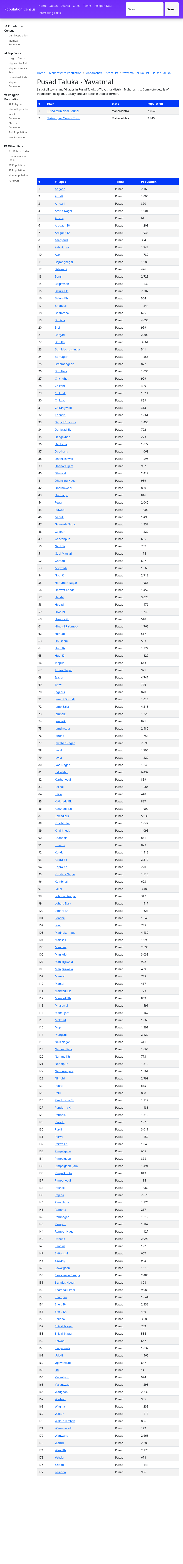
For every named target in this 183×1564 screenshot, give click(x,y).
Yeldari (59, 1465)
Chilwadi (60, 400)
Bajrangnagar (64, 262)
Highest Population (15, 84)
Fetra (58, 502)
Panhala (60, 1115)
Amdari (60, 204)
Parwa (59, 1137)
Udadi (59, 1355)
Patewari (14, 180)
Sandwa (60, 1246)
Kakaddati (61, 772)
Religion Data (103, 6)
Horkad (60, 634)
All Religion (15, 104)
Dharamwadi (63, 488)
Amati (59, 196)
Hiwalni (60, 612)
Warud (59, 1443)
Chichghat (61, 379)
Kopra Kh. (61, 867)
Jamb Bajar (62, 707)
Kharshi (60, 845)
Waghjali (60, 1406)
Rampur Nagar (65, 1231)
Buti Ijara (61, 371)
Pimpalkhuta (63, 1173)
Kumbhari (61, 882)
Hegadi (60, 605)
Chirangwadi (63, 408)
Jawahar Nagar (65, 743)
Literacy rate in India (17, 158)
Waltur (59, 1414)
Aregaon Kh (63, 233)
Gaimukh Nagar (65, 524)
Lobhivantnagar (65, 896)
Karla (58, 794)
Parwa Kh (61, 1144)
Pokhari (60, 1188)
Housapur (61, 641)
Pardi (58, 1129)
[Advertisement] (108, 47)
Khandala (61, 838)
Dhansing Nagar (66, 481)
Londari (60, 918)
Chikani (60, 386)
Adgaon (60, 189)
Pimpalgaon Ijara (66, 1166)
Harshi (59, 597)
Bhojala (60, 320)
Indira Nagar (63, 670)
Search (171, 9)
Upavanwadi (63, 1363)
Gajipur (60, 532)
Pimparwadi (63, 1180)
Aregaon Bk (62, 225)
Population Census (20, 9)
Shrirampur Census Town (63, 118)
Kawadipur (62, 816)
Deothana (61, 451)
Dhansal (60, 473)
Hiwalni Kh (62, 619)
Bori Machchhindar (67, 349)
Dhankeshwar (64, 459)
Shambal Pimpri (65, 1290)
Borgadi (60, 335)
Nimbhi (60, 1078)
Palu (58, 1093)
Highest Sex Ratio (19, 63)
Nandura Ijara (64, 1071)
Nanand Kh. (63, 1056)
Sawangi (60, 1261)
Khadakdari (62, 823)
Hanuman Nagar (66, 583)
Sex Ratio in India (19, 151)
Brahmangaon (64, 364)
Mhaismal (61, 1005)
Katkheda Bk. (63, 801)
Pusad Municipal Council (63, 111)
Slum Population (18, 175)
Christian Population (15, 125)
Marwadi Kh (63, 998)
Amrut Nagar (63, 211)
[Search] (145, 9)
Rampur (60, 1224)
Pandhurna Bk (64, 1100)
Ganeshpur (62, 539)
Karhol (59, 787)
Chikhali (60, 393)
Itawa (58, 685)
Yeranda (60, 1472)
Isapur (59, 677)
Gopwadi (61, 568)
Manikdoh (61, 954)
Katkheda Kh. (64, 809)
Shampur (61, 1297)
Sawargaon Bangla (67, 1275)
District (65, 6)
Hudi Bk (60, 648)
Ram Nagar (62, 1202)
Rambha (60, 1210)
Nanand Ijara (63, 1049)
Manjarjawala (64, 962)
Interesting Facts (49, 13)
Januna (59, 736)
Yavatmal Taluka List (135, 73)
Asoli (58, 255)
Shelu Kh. (61, 1312)
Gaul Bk (60, 546)
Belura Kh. (62, 298)
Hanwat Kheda (65, 590)
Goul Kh (60, 575)
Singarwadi (62, 1348)
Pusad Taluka (162, 73)
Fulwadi (60, 510)
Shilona (60, 1319)
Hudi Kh (60, 656)
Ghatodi (60, 561)
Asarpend (61, 240)
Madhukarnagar (66, 933)
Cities (76, 6)
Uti (57, 1370)
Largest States (17, 58)
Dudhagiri (61, 495)
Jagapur (60, 692)
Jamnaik (60, 714)
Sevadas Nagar (65, 1282)
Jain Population (17, 137)
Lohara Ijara (63, 903)
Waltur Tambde (65, 1421)
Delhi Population (18, 35)
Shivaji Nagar (64, 1326)
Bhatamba (62, 313)
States (54, 6)
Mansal (60, 976)
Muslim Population (15, 116)
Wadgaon (61, 1392)
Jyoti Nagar (62, 765)
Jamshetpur (62, 728)
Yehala (59, 1457)
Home (42, 6)
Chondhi (60, 415)
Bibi (57, 327)
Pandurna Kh (63, 1108)
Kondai (59, 852)
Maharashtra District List (101, 73)
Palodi (59, 1086)
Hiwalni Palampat (66, 626)
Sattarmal (61, 1253)
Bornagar (61, 357)
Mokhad (60, 1020)
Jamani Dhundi (65, 699)
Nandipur (61, 1064)
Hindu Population (19, 109)
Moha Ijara (62, 1013)
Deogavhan (62, 437)
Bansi (58, 276)
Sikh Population (18, 132)
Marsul (59, 984)
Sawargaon (62, 1268)
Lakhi (58, 889)
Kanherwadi (63, 779)
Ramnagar (62, 1217)
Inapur (59, 663)
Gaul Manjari (63, 553)
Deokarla (61, 444)
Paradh (60, 1122)
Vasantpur (62, 1377)
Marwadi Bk (63, 991)
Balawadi (61, 269)
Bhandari (61, 306)
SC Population (17, 165)
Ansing (59, 218)
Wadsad (60, 1399)
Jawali (59, 750)
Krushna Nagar (65, 874)
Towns (87, 6)
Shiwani (60, 1341)
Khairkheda (62, 830)
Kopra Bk (61, 860)
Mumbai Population (15, 42)
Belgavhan (62, 284)
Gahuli (59, 517)
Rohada (60, 1239)
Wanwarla (61, 1436)
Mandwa (60, 947)
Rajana (59, 1195)
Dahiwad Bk (63, 430)
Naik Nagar (62, 1042)
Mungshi (61, 1035)
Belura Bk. (61, 291)
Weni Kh (60, 1450)
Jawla (58, 758)
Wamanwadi (63, 1428)
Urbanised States (19, 77)
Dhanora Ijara (64, 466)
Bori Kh (60, 342)
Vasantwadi (62, 1385)
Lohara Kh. (62, 911)
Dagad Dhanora (65, 422)
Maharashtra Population (65, 73)
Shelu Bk (60, 1304)
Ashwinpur (62, 247)
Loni (58, 925)
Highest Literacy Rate (18, 70)
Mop (58, 1027)
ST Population (17, 170)
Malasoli (60, 940)
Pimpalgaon (63, 1151)
